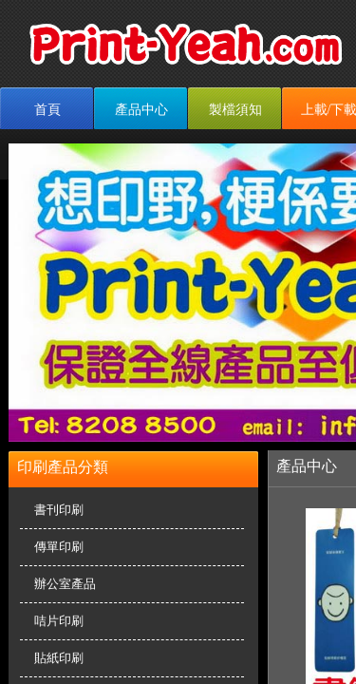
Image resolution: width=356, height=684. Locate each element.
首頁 (47, 110)
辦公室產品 (65, 584)
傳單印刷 (59, 547)
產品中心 (141, 110)
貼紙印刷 (59, 658)
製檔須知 (235, 110)
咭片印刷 (59, 621)
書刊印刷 (59, 510)
